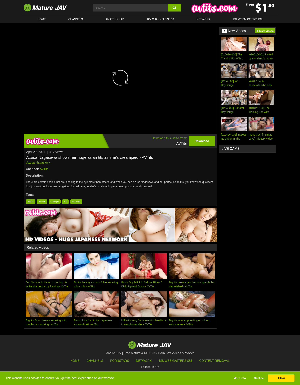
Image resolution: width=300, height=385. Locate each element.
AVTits (44, 169)
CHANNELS (75, 19)
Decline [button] (259, 378)
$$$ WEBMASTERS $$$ (247, 19)
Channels (94, 360)
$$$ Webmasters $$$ (175, 360)
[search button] (174, 8)
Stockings (76, 202)
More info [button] (239, 378)
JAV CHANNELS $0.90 (160, 19)
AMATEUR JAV (114, 19)
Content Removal (214, 360)
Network (203, 19)
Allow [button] (281, 378)
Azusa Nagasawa (38, 162)
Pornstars (119, 360)
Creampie (55, 202)
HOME (42, 19)
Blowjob (42, 202)
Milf (65, 202)
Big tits (30, 202)
